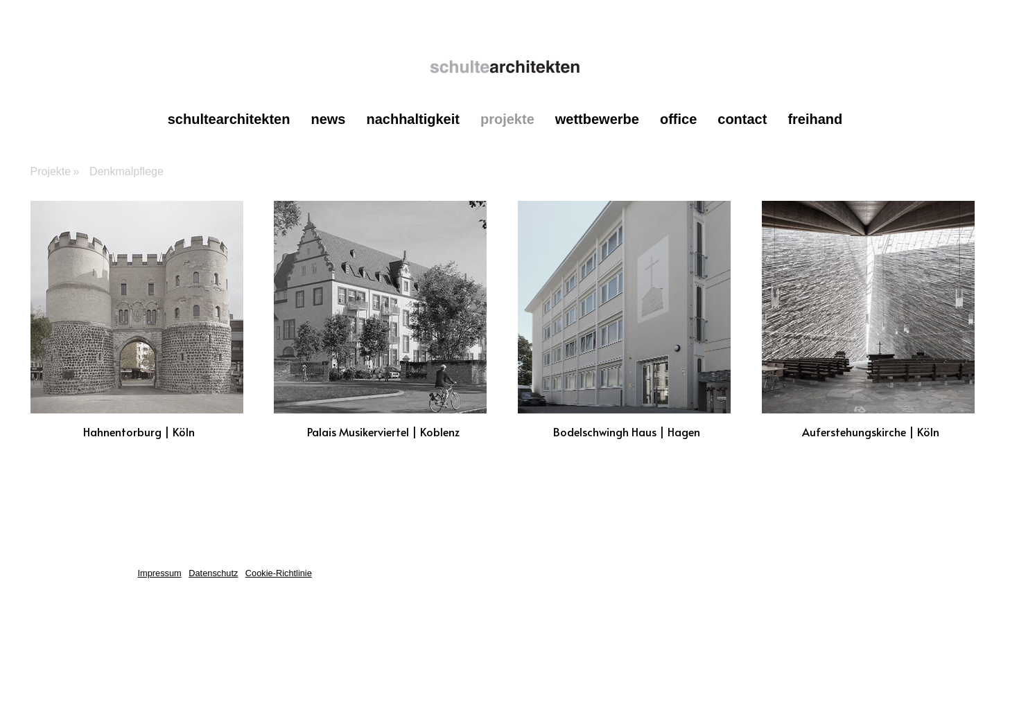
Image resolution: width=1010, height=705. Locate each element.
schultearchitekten (229, 119)
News (328, 119)
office (678, 119)
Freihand (814, 119)
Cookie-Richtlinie (278, 573)
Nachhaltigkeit (412, 119)
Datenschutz (213, 573)
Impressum (160, 573)
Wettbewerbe (597, 119)
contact (742, 119)
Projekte (507, 119)
